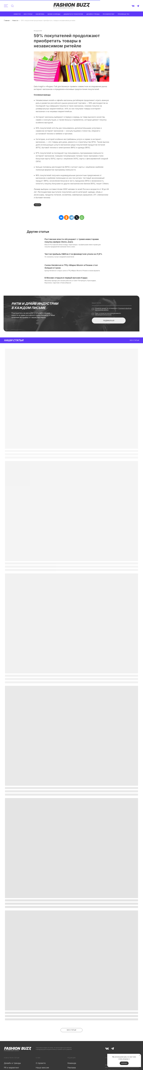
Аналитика (40, 14)
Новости (17, 14)
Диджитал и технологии (73, 14)
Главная (7, 20)
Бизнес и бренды (54, 14)
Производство (123, 14)
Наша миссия (42, 1006)
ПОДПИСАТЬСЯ (108, 324)
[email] (112, 306)
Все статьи (28, 14)
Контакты (72, 1011)
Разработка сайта (134, 1037)
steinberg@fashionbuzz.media (13, 1045)
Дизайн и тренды (93, 14)
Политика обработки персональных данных (80, 1046)
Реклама (72, 1006)
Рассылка (40, 1015)
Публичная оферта (73, 1044)
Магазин (40, 1024)
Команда (72, 1002)
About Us (40, 1020)
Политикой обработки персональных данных (123, 1009)
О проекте (41, 1002)
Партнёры (40, 1011)
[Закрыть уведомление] (140, 1055)
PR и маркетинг (108, 14)
